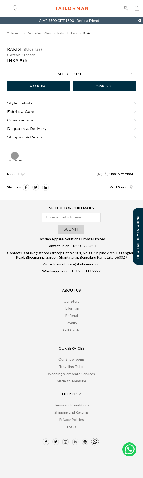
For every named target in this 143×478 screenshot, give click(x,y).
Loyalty (71, 323)
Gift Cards (71, 330)
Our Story (71, 301)
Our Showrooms (71, 359)
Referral (71, 315)
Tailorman (14, 33)
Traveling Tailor (71, 366)
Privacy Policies (71, 419)
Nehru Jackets (67, 33)
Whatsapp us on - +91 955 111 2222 (71, 271)
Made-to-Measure (71, 381)
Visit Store (121, 187)
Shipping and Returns (71, 412)
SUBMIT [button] (70, 229)
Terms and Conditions (71, 405)
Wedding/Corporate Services (71, 373)
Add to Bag (39, 86)
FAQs (71, 426)
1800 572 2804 (118, 174)
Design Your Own (39, 33)
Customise (104, 86)
